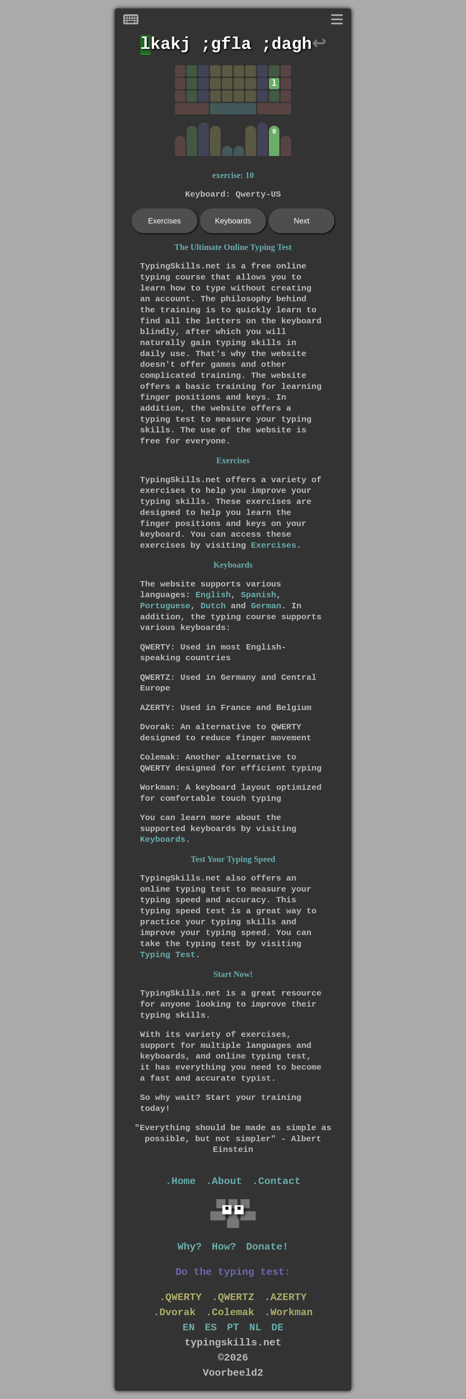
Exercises (164, 221)
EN (189, 1327)
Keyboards (233, 221)
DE (277, 1327)
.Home (181, 1181)
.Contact (276, 1181)
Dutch (213, 606)
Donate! (267, 1247)
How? (224, 1247)
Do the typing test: (233, 1272)
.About (224, 1181)
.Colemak (230, 1312)
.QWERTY (180, 1297)
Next (301, 221)
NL (255, 1327)
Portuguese (165, 606)
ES (211, 1327)
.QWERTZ (233, 1297)
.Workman (288, 1312)
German (266, 606)
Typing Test (167, 955)
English (213, 595)
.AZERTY (285, 1297)
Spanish (258, 595)
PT (233, 1327)
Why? (190, 1247)
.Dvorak (174, 1312)
